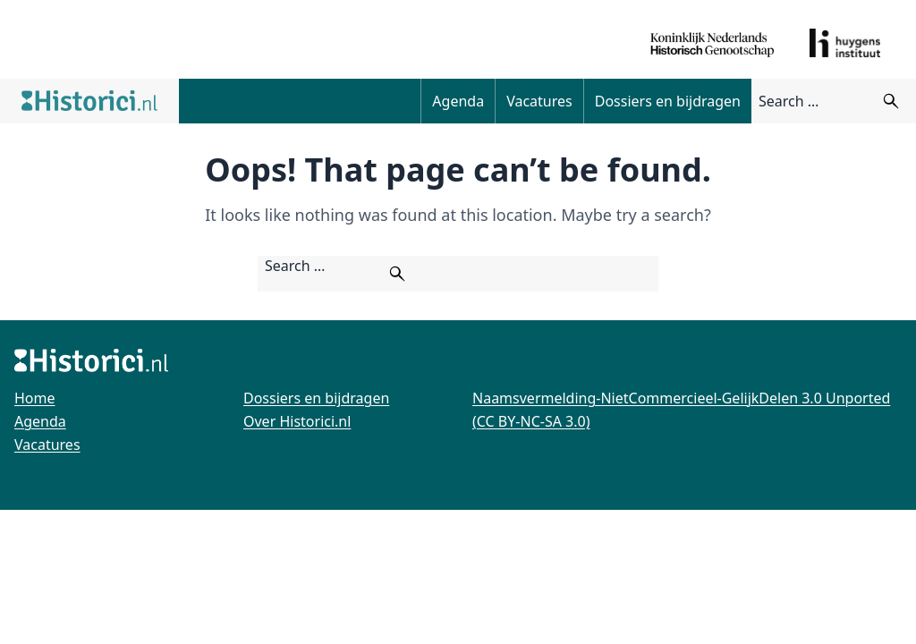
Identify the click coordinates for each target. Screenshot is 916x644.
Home (34, 398)
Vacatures (539, 101)
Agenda (458, 101)
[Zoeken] (891, 101)
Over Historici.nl (297, 421)
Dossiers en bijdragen (668, 101)
